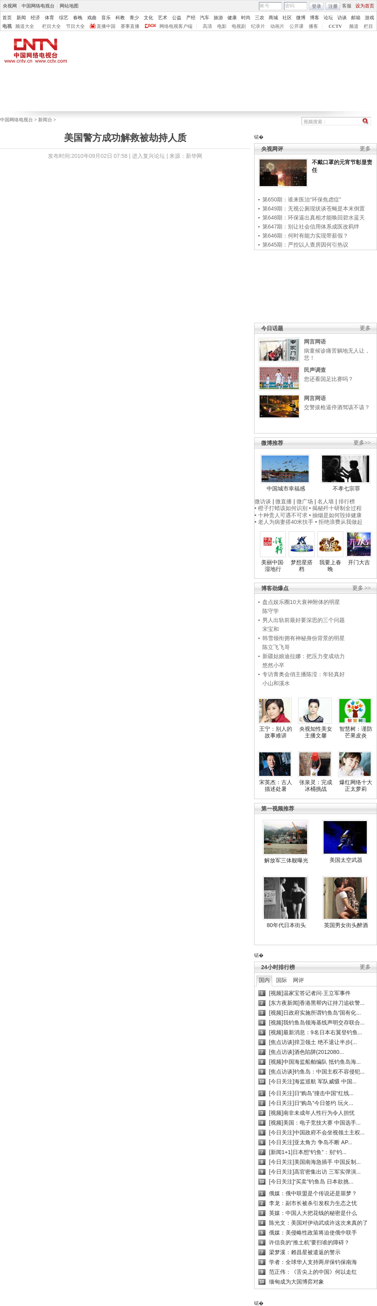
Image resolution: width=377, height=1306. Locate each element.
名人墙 (325, 501)
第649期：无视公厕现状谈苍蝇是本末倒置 (313, 208)
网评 (298, 980)
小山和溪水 (276, 683)
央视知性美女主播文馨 (315, 732)
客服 (346, 6)
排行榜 (347, 501)
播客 (313, 26)
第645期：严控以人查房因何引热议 (305, 244)
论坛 (328, 17)
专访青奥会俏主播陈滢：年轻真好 (303, 674)
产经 (191, 17)
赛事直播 (130, 26)
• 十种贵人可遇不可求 (281, 515)
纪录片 (258, 26)
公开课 (296, 26)
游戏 (369, 17)
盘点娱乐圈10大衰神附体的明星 (301, 602)
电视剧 (239, 26)
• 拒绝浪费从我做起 (338, 522)
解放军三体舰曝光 (286, 860)
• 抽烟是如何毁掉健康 (335, 515)
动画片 (277, 26)
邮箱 (356, 17)
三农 (259, 17)
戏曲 (92, 17)
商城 (273, 17)
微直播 (283, 501)
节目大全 (75, 26)
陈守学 (270, 611)
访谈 (342, 17)
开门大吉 (359, 562)
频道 (354, 26)
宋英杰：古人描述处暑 (275, 785)
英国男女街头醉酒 (346, 925)
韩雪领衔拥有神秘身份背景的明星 (303, 638)
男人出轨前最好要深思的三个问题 (303, 620)
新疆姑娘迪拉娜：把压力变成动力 (303, 656)
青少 (134, 17)
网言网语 (315, 341)
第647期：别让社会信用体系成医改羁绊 (310, 226)
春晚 (77, 17)
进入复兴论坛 (148, 156)
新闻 (21, 17)
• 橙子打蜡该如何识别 (280, 508)
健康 (232, 17)
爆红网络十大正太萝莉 (355, 785)
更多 (365, 149)
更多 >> (361, 588)
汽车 (204, 17)
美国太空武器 (345, 860)
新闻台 (45, 120)
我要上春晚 (330, 566)
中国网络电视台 (38, 6)
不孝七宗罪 (346, 488)
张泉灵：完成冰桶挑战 (315, 785)
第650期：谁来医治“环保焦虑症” (301, 199)
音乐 (106, 17)
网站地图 (69, 6)
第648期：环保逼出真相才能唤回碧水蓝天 (313, 217)
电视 (7, 26)
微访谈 (262, 501)
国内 (264, 980)
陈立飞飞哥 (276, 647)
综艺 (63, 17)
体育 (49, 17)
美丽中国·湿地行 (273, 566)
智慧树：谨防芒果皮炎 (355, 732)
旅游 (218, 17)
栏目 (368, 26)
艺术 (162, 17)
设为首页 (364, 6)
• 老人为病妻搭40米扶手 (283, 522)
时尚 (246, 17)
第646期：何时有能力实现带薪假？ (305, 235)
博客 (314, 17)
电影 (222, 26)
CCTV (335, 26)
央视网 (10, 6)
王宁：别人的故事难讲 (275, 732)
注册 (333, 6)
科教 (120, 17)
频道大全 (24, 26)
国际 (281, 980)
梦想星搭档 (302, 566)
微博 (301, 17)
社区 (287, 17)
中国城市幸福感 (286, 488)
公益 (176, 17)
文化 (148, 17)
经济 (35, 17)
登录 (316, 6)
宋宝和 (270, 629)
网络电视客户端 (175, 26)
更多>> (362, 443)
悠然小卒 (273, 665)
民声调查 (315, 370)
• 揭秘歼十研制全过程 (335, 508)
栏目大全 (51, 26)
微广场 (304, 501)
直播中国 (106, 26)
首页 (7, 17)
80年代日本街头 (286, 925)
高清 (207, 26)
